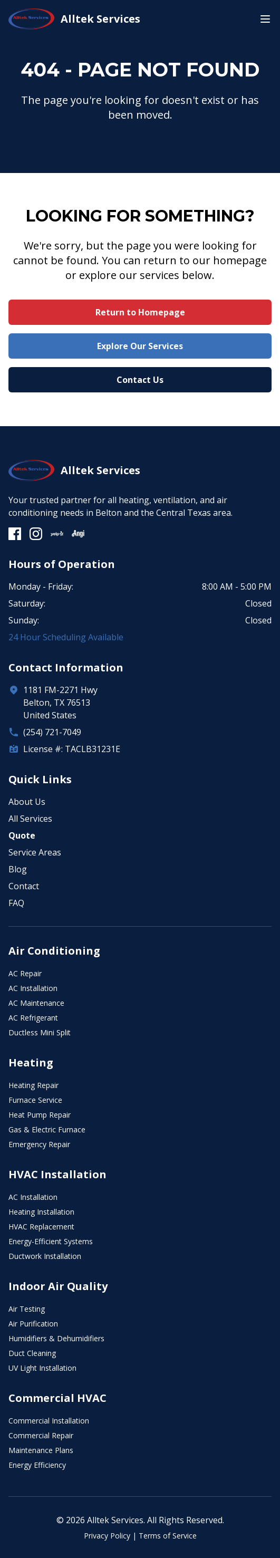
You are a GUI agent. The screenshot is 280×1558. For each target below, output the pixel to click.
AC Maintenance (36, 1003)
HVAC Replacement (41, 1227)
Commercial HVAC (57, 1398)
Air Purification (33, 1324)
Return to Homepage (140, 312)
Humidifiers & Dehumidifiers (56, 1338)
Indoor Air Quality (58, 1286)
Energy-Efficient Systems (50, 1241)
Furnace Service (35, 1100)
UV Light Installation (42, 1368)
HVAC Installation (57, 1174)
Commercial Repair (40, 1435)
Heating (30, 1062)
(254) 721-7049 (52, 732)
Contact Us (140, 380)
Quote (21, 835)
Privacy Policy (107, 1536)
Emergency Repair (39, 1144)
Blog (17, 869)
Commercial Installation (48, 1421)
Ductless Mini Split (39, 1032)
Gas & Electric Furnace (46, 1129)
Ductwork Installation (44, 1256)
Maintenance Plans (40, 1450)
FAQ (16, 903)
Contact (23, 886)
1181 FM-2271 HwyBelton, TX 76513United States (60, 702)
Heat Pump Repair (39, 1115)
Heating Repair (33, 1085)
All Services (30, 818)
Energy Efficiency (37, 1465)
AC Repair (25, 973)
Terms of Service (168, 1536)
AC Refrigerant (33, 1018)
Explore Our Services (140, 346)
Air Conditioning (54, 951)
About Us (26, 801)
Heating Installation (41, 1212)
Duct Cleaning (32, 1353)
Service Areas (34, 852)
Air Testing (26, 1309)
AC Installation (32, 988)
